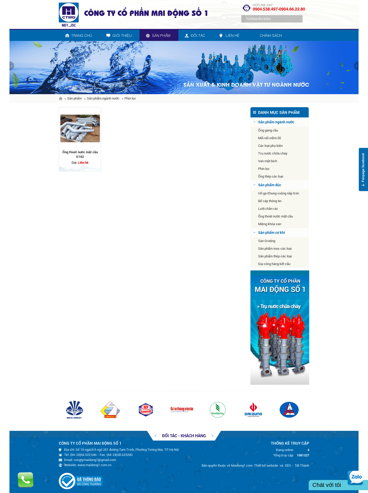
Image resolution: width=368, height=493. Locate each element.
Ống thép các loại (270, 176)
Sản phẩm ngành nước (103, 98)
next (356, 65)
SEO (288, 465)
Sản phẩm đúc (269, 184)
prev (11, 65)
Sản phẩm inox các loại (275, 248)
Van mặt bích (267, 161)
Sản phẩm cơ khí (271, 232)
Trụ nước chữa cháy (273, 153)
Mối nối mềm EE (269, 138)
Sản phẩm (74, 98)
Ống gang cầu (268, 130)
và (281, 465)
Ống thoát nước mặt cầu (275, 216)
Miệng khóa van (269, 224)
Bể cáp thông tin (269, 201)
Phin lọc (130, 98)
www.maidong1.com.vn (94, 465)
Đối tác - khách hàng (184, 435)
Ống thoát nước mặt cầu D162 (80, 154)
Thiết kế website (266, 465)
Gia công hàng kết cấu (274, 264)
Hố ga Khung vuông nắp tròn (278, 193)
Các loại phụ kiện (270, 146)
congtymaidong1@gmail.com (95, 460)
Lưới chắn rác (268, 209)
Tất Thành (302, 465)
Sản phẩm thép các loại (275, 256)
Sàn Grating (266, 241)
